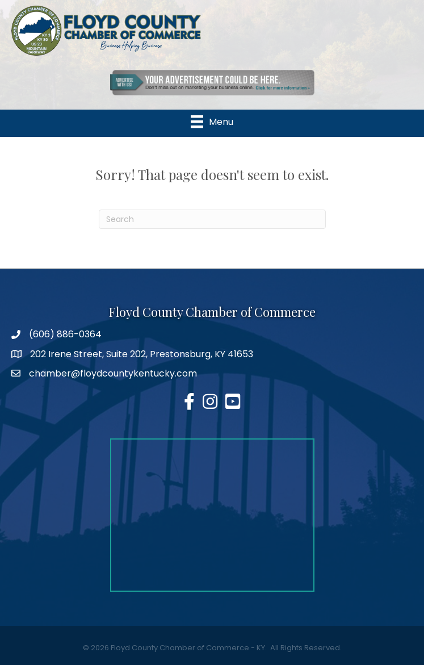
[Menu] (212, 121)
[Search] (212, 219)
